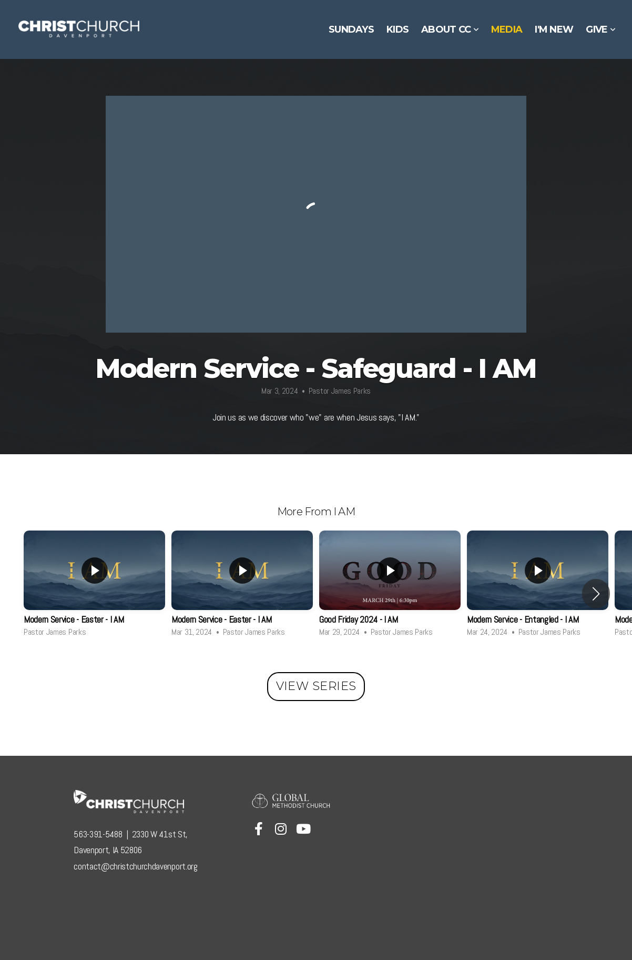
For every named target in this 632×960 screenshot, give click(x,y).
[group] (94, 587)
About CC (449, 29)
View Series (316, 686)
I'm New (554, 29)
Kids (397, 29)
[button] (596, 593)
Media (506, 29)
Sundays (351, 29)
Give (600, 29)
